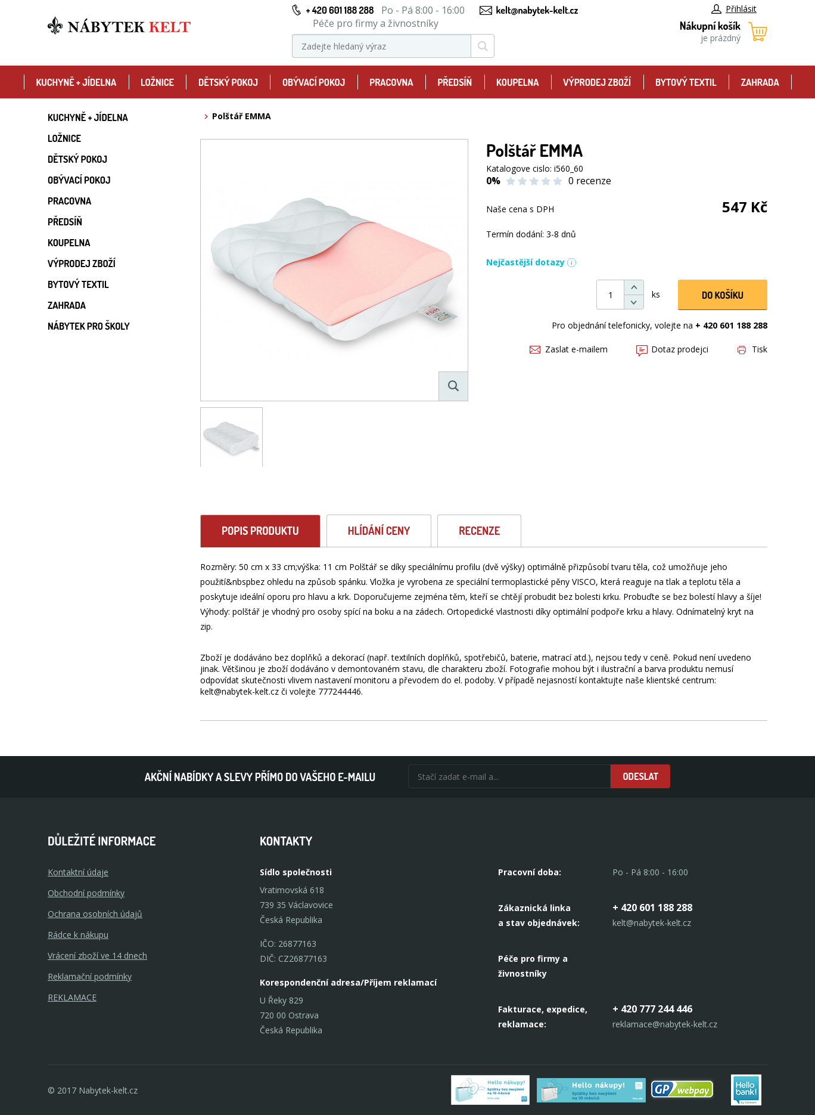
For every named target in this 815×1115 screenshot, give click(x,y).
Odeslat (640, 776)
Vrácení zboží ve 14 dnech (97, 955)
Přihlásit (734, 8)
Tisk (752, 349)
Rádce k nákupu (78, 934)
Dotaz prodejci (672, 349)
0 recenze (589, 180)
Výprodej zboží (597, 82)
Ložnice (157, 82)
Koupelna (517, 82)
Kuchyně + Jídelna (76, 82)
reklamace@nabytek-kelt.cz (664, 1024)
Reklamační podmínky (90, 976)
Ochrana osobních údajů (95, 913)
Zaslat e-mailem (569, 349)
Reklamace (72, 997)
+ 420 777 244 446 (652, 1008)
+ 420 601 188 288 (340, 10)
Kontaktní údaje (78, 872)
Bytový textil (686, 82)
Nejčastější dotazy (531, 262)
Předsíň (454, 82)
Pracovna (391, 82)
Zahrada (760, 82)
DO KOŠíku (723, 295)
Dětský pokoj (228, 82)
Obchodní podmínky (86, 893)
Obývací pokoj (314, 82)
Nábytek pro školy (89, 326)
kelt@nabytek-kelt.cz (537, 10)
